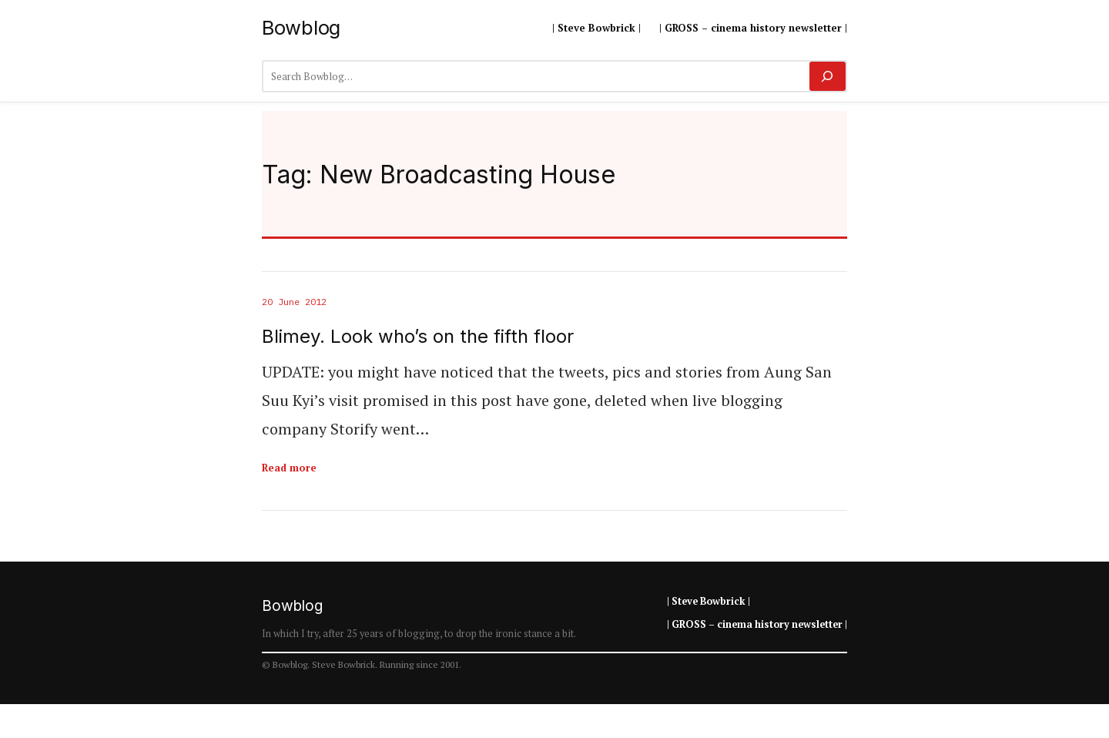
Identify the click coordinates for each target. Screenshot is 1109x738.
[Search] (827, 76)
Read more (289, 468)
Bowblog (301, 27)
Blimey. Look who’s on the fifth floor (418, 336)
